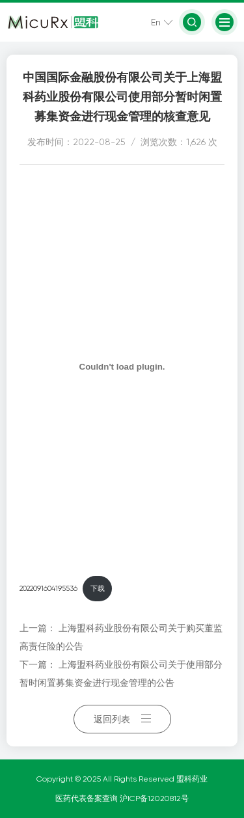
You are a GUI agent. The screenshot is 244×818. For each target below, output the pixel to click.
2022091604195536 (48, 588)
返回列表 (122, 719)
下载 (97, 588)
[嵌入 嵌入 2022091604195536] (122, 366)
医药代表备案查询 (87, 798)
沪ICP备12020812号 (154, 798)
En (156, 22)
